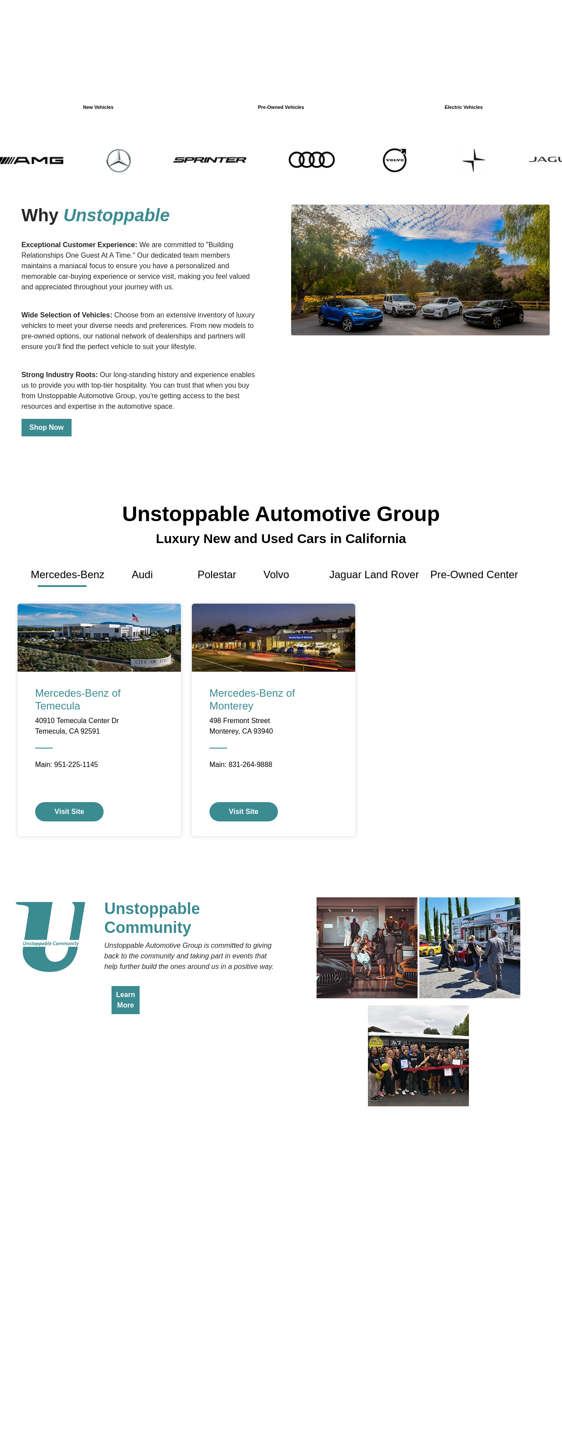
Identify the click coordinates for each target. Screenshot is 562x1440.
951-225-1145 (76, 764)
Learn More (125, 1000)
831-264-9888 (251, 764)
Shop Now (46, 427)
